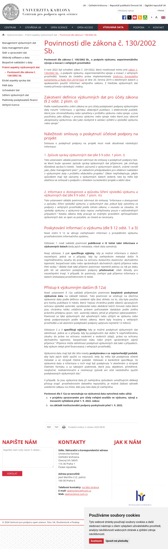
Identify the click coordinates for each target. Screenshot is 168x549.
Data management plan (15, 47)
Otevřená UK (33, 27)
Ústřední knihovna (98, 5)
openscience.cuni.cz (76, 494)
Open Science (59, 27)
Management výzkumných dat (19, 42)
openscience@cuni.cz (79, 490)
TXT (56, 427)
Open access (85, 27)
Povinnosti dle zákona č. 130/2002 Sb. (21, 74)
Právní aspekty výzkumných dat (41, 34)
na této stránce (90, 487)
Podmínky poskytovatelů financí (20, 100)
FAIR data (7, 85)
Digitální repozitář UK (155, 5)
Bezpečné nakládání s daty (17, 62)
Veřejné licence (10, 104)
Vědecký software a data (16, 57)
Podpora (138, 27)
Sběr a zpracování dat (14, 52)
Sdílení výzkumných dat (15, 95)
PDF (49, 427)
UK (84, 5)
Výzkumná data (113, 27)
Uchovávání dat (11, 90)
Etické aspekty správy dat (16, 80)
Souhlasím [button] (96, 541)
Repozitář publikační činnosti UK (126, 5)
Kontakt (158, 27)
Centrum (10, 27)
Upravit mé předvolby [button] (117, 541)
